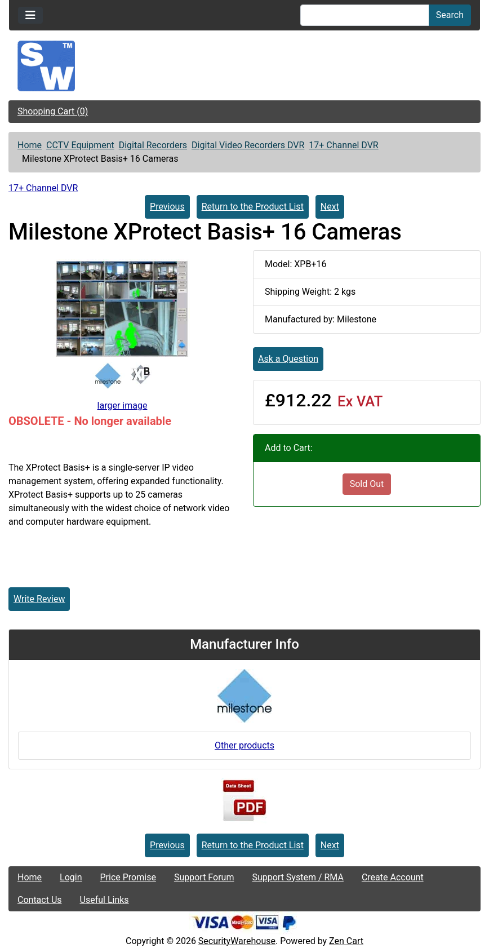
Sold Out (367, 484)
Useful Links (104, 899)
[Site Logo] (244, 66)
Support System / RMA (297, 877)
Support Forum (204, 877)
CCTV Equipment (80, 145)
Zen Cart (346, 941)
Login (71, 877)
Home (29, 145)
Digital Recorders (153, 145)
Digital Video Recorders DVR (248, 145)
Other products (244, 745)
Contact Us (39, 899)
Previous (167, 206)
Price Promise (128, 877)
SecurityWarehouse (236, 941)
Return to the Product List (253, 206)
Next (330, 206)
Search (450, 15)
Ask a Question (288, 358)
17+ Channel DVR (343, 145)
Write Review (39, 598)
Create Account (393, 877)
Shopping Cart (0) (52, 111)
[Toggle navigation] (30, 15)
